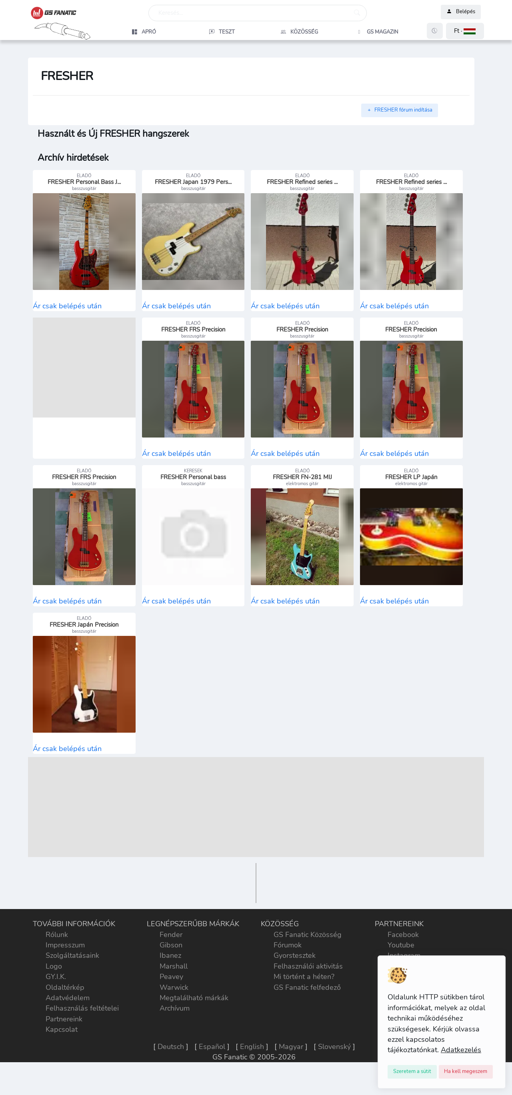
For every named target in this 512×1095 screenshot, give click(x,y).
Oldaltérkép (65, 1010)
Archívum (175, 1031)
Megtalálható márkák (194, 1021)
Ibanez (170, 978)
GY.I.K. (56, 1000)
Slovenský (334, 1069)
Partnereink (64, 1042)
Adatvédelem (68, 1021)
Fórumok (288, 968)
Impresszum (65, 968)
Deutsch (171, 1069)
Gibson (171, 968)
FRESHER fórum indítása (399, 110)
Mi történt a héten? (304, 1000)
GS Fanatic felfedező (307, 1010)
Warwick (174, 1010)
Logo (54, 989)
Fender (171, 957)
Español (212, 1069)
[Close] (412, 1072)
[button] (465, 31)
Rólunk (57, 957)
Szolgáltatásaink (72, 978)
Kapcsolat (62, 1052)
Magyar (291, 1069)
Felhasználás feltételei (82, 1031)
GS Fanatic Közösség (308, 957)
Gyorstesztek (295, 978)
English (252, 1069)
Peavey (171, 1000)
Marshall (174, 989)
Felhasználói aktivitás (308, 989)
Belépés (460, 12)
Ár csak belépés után (67, 311)
